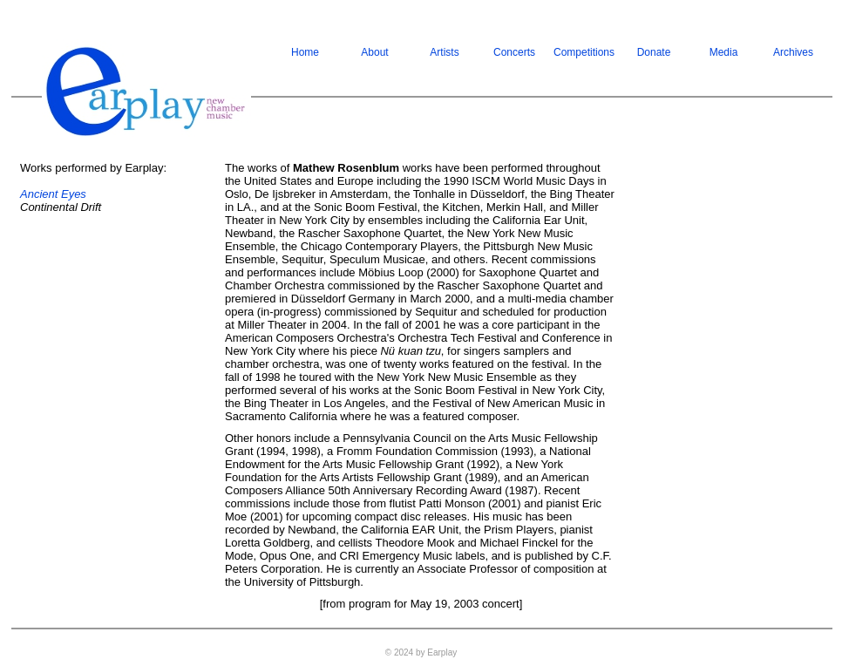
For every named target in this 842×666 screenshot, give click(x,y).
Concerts (514, 52)
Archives (793, 52)
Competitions (584, 52)
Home (305, 52)
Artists (444, 52)
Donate (654, 52)
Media (724, 52)
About (374, 52)
